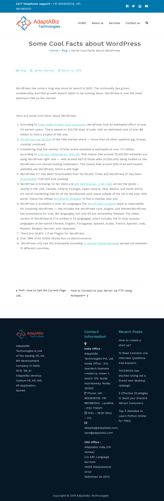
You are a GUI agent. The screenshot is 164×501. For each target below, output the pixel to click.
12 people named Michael (101, 243)
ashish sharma (44, 70)
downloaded (28, 179)
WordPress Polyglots (102, 203)
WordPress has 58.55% (35, 139)
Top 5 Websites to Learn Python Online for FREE (132, 416)
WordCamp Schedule (68, 198)
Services (114, 23)
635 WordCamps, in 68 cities (93, 184)
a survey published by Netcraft (59, 154)
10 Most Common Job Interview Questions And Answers (133, 358)
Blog (23, 70)
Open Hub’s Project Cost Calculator (61, 124)
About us (97, 23)
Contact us (133, 23)
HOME (82, 23)
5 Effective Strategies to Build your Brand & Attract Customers (133, 398)
